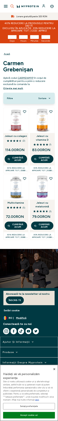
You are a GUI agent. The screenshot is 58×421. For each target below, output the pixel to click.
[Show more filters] (10, 98)
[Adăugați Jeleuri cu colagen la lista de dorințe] (24, 111)
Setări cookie (12, 310)
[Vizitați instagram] (6, 331)
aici (37, 400)
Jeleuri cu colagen (16, 136)
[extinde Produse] (10, 352)
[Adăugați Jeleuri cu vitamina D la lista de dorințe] (51, 111)
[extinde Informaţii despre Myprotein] (25, 362)
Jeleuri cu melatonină (42, 204)
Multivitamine (16, 202)
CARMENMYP (26, 78)
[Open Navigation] (5, 6)
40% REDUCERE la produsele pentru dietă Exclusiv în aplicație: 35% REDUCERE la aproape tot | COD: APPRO (29, 27)
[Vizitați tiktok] (21, 331)
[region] (29, 393)
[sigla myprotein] (28, 6)
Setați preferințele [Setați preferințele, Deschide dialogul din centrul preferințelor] (29, 406)
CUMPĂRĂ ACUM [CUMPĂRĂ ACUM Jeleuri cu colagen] (15, 158)
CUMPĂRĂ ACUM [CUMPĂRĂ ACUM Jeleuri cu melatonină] (42, 225)
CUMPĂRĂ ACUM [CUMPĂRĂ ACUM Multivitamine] (15, 225)
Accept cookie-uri (29, 415)
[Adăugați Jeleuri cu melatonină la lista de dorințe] (51, 178)
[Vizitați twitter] (36, 331)
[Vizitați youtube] (28, 331)
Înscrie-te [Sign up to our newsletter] (15, 300)
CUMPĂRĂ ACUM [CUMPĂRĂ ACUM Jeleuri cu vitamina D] (42, 158)
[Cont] (44, 6)
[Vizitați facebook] (14, 331)
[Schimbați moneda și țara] (29, 318)
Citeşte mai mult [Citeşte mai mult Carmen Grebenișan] (13, 88)
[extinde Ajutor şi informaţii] (18, 341)
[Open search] (12, 6)
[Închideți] (54, 369)
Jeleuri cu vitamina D (42, 138)
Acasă (7, 54)
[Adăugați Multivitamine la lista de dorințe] (24, 178)
